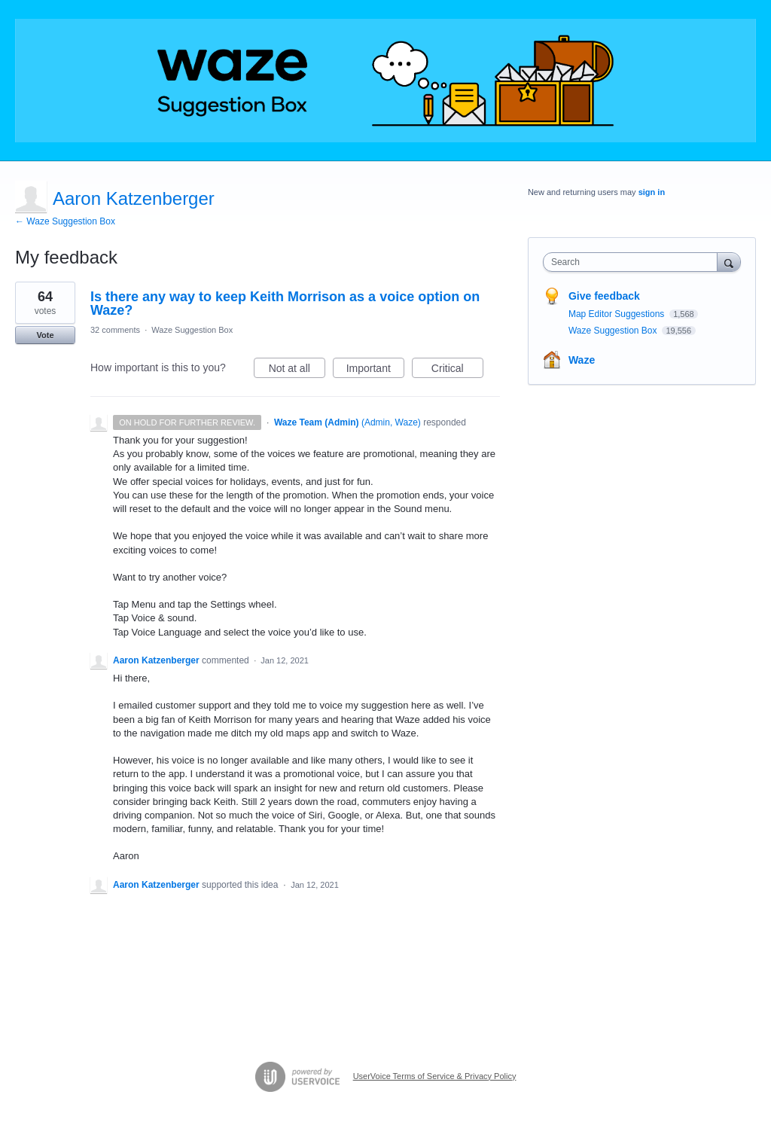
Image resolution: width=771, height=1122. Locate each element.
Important (375, 370)
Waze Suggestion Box (192, 329)
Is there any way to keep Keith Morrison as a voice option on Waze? (285, 303)
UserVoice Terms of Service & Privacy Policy (435, 1076)
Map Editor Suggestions (617, 314)
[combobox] (633, 262)
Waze (581, 360)
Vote (44, 335)
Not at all (297, 370)
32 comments (115, 329)
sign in (651, 192)
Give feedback (604, 296)
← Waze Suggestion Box (65, 221)
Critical (457, 370)
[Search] (729, 261)
